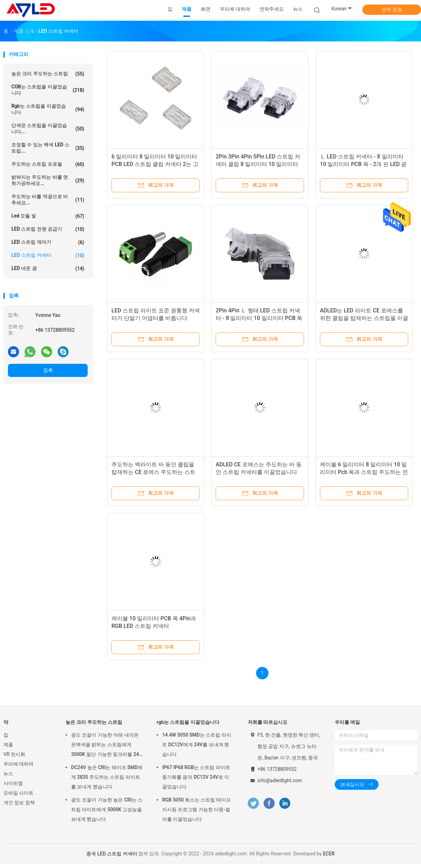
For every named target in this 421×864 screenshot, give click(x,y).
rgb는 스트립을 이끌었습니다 (47, 109)
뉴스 (8, 773)
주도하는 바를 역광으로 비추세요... (47, 199)
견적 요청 (391, 9)
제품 (8, 744)
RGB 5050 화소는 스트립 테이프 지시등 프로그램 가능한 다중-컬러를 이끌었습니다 (196, 809)
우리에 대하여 (18, 764)
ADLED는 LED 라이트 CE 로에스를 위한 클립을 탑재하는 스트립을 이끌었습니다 (364, 318)
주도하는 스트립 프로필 (47, 164)
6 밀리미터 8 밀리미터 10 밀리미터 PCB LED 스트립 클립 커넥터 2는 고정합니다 (154, 164)
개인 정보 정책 (19, 802)
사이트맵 (13, 783)
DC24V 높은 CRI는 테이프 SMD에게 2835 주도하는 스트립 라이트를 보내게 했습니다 (107, 777)
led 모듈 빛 (47, 216)
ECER (329, 853)
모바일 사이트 (18, 793)
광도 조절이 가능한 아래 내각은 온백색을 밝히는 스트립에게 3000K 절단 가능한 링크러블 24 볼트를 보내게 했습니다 (105, 745)
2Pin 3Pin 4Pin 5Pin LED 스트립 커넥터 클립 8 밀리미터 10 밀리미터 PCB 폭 (258, 164)
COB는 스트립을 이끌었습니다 (47, 90)
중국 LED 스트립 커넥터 (111, 853)
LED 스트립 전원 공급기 (47, 229)
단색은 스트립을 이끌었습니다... (47, 128)
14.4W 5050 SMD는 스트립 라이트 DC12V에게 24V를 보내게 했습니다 (196, 744)
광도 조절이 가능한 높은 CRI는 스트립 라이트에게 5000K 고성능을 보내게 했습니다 (107, 809)
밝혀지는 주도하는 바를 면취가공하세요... (47, 180)
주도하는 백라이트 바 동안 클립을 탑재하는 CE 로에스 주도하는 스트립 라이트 (153, 472)
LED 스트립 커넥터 (47, 255)
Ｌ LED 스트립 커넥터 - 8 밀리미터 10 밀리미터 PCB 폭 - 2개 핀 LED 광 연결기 (363, 164)
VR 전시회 (14, 754)
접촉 (48, 370)
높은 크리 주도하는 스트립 (47, 73)
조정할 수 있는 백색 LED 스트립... (47, 148)
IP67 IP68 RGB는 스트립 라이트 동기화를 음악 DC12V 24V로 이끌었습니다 (196, 777)
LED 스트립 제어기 (47, 242)
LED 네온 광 (47, 268)
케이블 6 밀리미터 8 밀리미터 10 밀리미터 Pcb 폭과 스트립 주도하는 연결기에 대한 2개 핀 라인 (364, 472)
